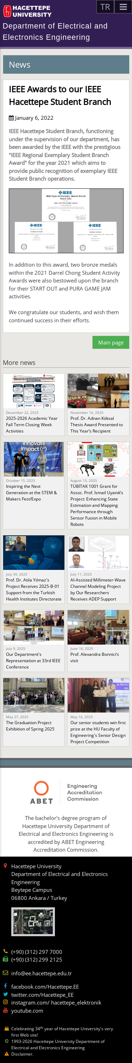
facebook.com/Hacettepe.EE (45, 986)
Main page (111, 342)
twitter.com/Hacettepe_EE (42, 994)
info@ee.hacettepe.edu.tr (41, 973)
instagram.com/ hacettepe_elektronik (56, 1002)
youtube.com (27, 1010)
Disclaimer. (22, 1054)
